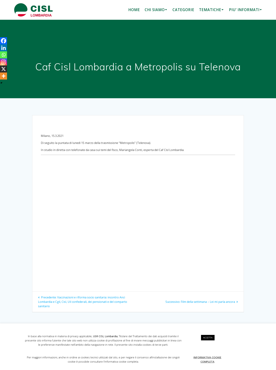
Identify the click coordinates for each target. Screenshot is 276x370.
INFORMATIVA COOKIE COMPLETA (207, 359)
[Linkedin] (3, 47)
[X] (3, 68)
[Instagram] (3, 61)
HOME (134, 9)
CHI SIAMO (155, 9)
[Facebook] (3, 40)
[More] (3, 76)
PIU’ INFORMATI (244, 9)
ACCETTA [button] (207, 337)
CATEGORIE (183, 9)
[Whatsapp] (3, 54)
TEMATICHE (210, 9)
